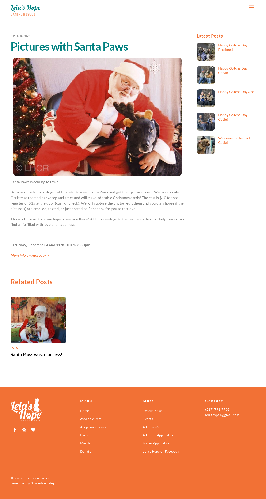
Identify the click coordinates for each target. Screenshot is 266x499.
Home (84, 411)
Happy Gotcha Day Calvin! (233, 70)
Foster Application (156, 443)
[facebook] (15, 429)
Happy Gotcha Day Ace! (236, 92)
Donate (85, 451)
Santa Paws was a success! (36, 354)
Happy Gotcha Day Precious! (233, 47)
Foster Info (88, 435)
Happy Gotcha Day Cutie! (233, 117)
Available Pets (91, 419)
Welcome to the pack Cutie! (234, 140)
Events (16, 348)
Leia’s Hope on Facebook (161, 451)
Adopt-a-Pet (152, 427)
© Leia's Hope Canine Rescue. (31, 478)
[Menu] (251, 5)
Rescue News (153, 411)
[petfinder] (24, 429)
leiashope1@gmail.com (222, 415)
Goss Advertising (42, 483)
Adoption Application (158, 435)
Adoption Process (93, 427)
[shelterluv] (33, 429)
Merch (85, 443)
